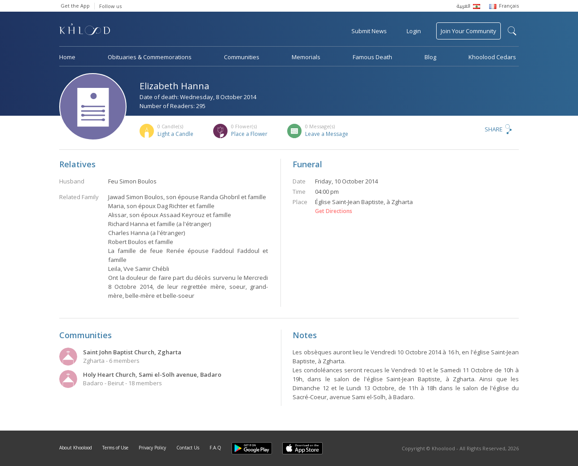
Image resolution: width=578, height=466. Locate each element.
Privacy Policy (152, 447)
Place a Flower (249, 134)
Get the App (75, 5)
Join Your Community (468, 31)
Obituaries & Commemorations (150, 57)
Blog (430, 57)
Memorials (306, 57)
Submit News (369, 31)
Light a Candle (175, 134)
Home (67, 57)
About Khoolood (75, 447)
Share (494, 129)
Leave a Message (326, 134)
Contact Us (187, 447)
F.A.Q (215, 447)
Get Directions (333, 211)
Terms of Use (115, 447)
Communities (241, 57)
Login (414, 31)
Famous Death (372, 57)
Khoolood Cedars (492, 57)
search (512, 30)
